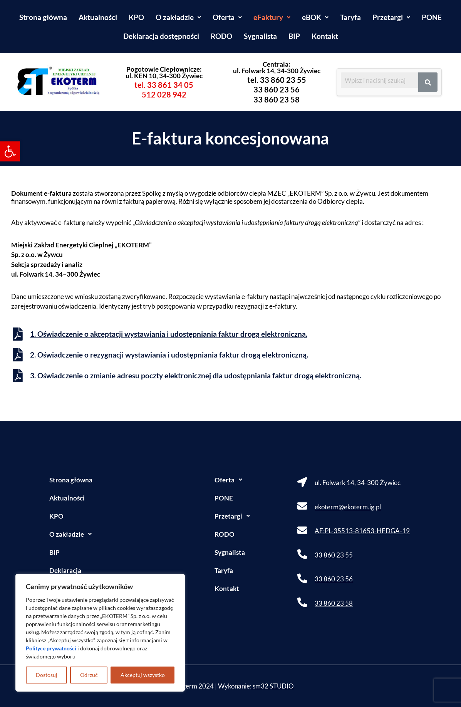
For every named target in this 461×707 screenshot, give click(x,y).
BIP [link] (294, 36)
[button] (178, 17)
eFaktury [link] (271, 17)
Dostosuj (46, 675)
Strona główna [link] (43, 17)
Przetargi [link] (391, 17)
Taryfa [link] (350, 17)
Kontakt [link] (325, 36)
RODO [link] (221, 36)
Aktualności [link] (98, 17)
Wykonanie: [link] (256, 686)
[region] (100, 633)
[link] (10, 151)
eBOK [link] (315, 17)
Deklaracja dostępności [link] (161, 36)
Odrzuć (89, 675)
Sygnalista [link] (260, 36)
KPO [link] (136, 17)
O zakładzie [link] (178, 17)
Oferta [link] (227, 17)
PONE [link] (432, 17)
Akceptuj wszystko (143, 675)
